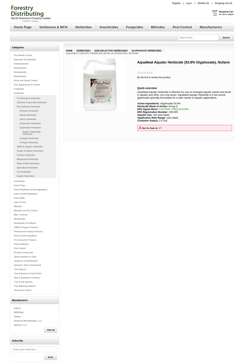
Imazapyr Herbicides (29, 138)
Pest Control (20, 248)
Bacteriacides (20, 68)
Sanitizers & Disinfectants (26, 261)
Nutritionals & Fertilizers (25, 223)
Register (176, 3)
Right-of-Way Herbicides (28, 163)
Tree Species (20, 269)
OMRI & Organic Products (26, 227)
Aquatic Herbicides (25, 176)
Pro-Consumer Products (25, 240)
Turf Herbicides (24, 172)
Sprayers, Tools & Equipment (27, 265)
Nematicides (20, 219)
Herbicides (19, 93)
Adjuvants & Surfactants (25, 59)
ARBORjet (19, 312)
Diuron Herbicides (28, 119)
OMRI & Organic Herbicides (30, 146)
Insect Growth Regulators (26, 194)
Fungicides (19, 89)
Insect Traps (19, 185)
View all (51, 330)
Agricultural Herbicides (27, 167)
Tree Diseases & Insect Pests (27, 273)
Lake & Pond (20, 202)
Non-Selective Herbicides (28, 106)
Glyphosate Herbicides (30, 127)
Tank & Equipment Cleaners (27, 277)
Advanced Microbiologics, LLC (28, 321)
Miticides (18, 206)
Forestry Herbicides (26, 155)
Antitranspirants (21, 64)
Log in (189, 3)
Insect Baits (19, 198)
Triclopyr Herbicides (29, 142)
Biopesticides (20, 76)
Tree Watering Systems (25, 286)
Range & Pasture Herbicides (30, 151)
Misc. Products (21, 215)
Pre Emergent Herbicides (28, 98)
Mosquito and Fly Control (25, 210)
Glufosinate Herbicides (30, 123)
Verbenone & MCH (22, 290)
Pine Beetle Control (23, 55)
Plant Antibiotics (21, 244)
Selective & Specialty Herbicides (32, 102)
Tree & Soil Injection (23, 282)
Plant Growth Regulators (25, 236)
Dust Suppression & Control (27, 85)
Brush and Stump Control (26, 80)
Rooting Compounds (23, 252)
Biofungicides (20, 72)
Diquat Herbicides (28, 115)
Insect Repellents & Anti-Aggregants (30, 189)
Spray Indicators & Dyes (25, 257)
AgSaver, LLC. (20, 325)
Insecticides (19, 181)
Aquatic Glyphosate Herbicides (31, 133)
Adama (17, 308)
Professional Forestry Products (28, 231)
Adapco (17, 316)
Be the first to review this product (153, 77)
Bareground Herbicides (27, 159)
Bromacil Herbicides (29, 111)
